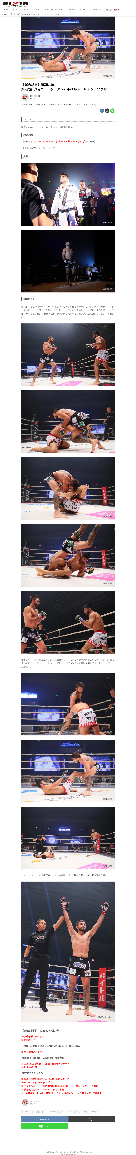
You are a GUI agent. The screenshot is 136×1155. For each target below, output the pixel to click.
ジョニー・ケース (41, 141)
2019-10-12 (35, 96)
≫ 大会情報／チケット (32, 1036)
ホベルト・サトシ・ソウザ (70, 141)
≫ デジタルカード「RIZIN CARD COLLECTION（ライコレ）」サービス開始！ (60, 1086)
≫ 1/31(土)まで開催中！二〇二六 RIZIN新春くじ (45, 1079)
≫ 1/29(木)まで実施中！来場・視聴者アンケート (45, 1064)
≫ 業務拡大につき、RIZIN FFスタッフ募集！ (43, 1089)
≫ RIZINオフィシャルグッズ (35, 1082)
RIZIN (32, 98)
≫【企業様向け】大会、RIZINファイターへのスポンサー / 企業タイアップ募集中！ (62, 1093)
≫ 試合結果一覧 (29, 1067)
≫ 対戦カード (28, 1040)
